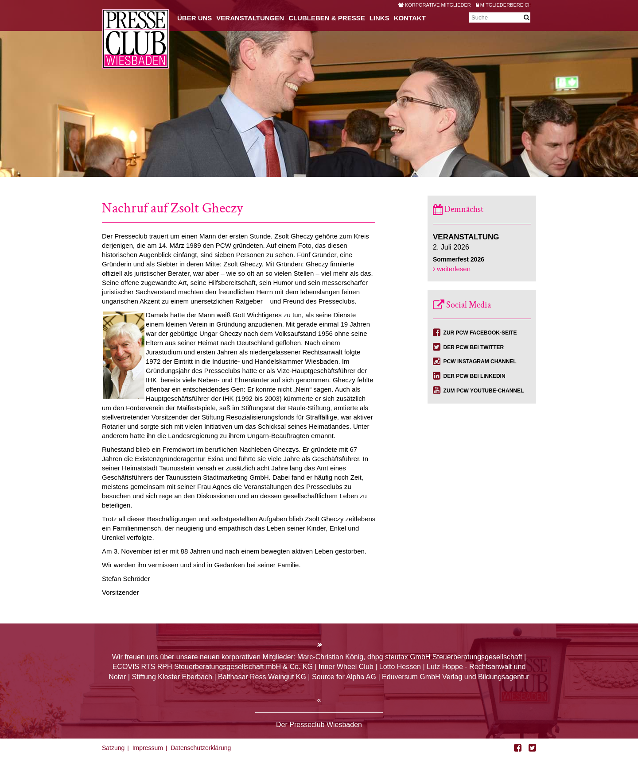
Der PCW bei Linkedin (474, 376)
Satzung (113, 747)
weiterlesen (452, 269)
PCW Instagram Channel (480, 361)
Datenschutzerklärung (201, 747)
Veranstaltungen (250, 18)
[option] (319, 88)
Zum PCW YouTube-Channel (483, 391)
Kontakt (410, 18)
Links (379, 18)
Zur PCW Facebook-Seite (480, 333)
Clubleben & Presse (326, 18)
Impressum (147, 747)
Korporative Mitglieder (434, 5)
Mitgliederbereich (504, 5)
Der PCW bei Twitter (473, 347)
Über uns (194, 18)
